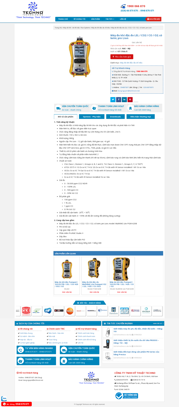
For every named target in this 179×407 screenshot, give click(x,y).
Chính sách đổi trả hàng (87, 339)
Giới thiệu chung (26, 333)
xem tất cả (158, 323)
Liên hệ (123, 19)
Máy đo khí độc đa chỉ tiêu (100, 28)
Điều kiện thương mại (140, 116)
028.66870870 (148, 87)
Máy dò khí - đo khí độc (71, 28)
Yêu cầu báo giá (122, 56)
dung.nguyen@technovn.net (129, 91)
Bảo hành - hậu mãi (56, 333)
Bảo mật (52, 336)
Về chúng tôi (79, 19)
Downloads (115, 116)
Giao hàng (53, 339)
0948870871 (124, 87)
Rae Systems (85, 28)
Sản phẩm (95, 19)
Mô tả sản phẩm (65, 116)
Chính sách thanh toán (86, 336)
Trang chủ (63, 19)
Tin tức (110, 19)
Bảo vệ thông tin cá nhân (58, 343)
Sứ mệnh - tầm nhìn (27, 336)
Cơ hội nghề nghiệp (27, 343)
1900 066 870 (141, 71)
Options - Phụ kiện (91, 116)
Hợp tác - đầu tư (26, 339)
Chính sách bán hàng (86, 333)
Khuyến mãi (155, 19)
